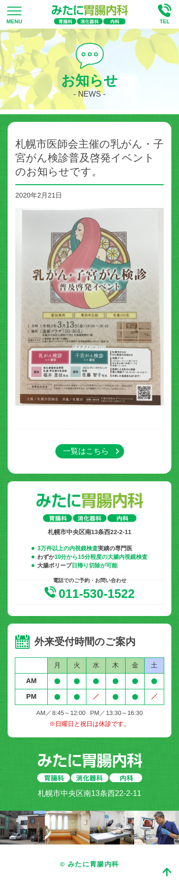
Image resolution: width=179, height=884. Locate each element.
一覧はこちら (86, 451)
